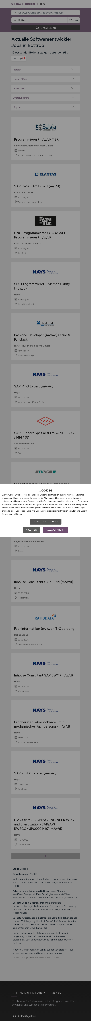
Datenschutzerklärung (12, 514)
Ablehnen (31, 530)
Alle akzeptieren (55, 530)
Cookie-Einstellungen (45, 522)
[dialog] (45, 510)
